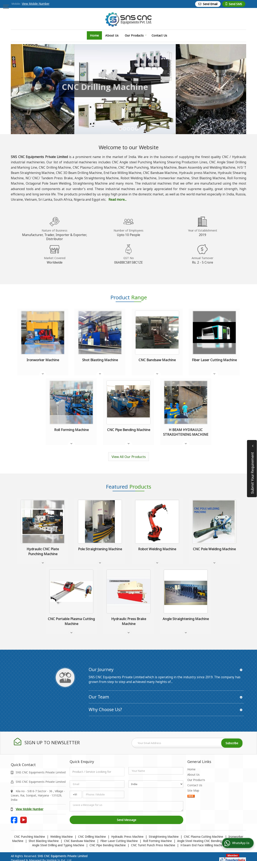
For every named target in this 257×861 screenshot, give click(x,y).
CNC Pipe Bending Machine (128, 429)
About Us (111, 35)
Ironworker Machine (43, 360)
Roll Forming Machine (71, 429)
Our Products (136, 35)
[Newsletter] (187, 743)
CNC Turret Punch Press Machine (153, 845)
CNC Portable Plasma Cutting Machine (71, 621)
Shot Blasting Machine (100, 360)
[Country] (155, 784)
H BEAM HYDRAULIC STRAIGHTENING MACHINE (185, 432)
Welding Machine (61, 837)
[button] (35, 4)
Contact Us (159, 35)
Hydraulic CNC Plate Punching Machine (43, 551)
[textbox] (97, 771)
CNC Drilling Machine (92, 837)
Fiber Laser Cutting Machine (214, 360)
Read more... (117, 199)
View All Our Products (129, 456)
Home (94, 35)
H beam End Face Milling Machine (202, 845)
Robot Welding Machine (157, 549)
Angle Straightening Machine (186, 618)
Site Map (193, 790)
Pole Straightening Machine (100, 549)
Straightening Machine (164, 837)
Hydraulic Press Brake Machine (128, 621)
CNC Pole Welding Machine (214, 549)
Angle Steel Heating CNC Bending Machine (205, 841)
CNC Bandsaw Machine (157, 360)
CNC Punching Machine (29, 837)
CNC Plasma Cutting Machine (203, 837)
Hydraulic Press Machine (127, 837)
